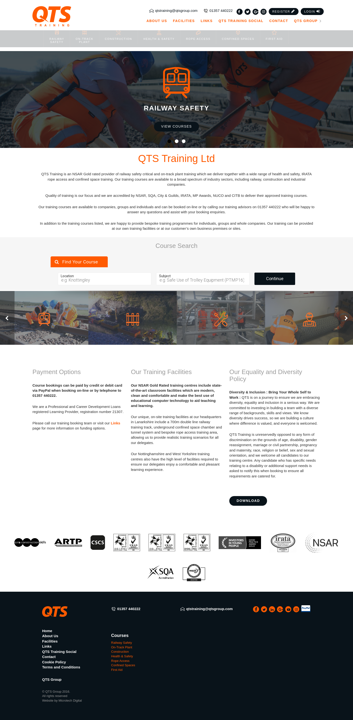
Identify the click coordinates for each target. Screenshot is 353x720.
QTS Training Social (240, 11)
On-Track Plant (121, 647)
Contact (278, 11)
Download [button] (248, 501)
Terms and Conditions (61, 667)
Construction (120, 651)
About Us (156, 11)
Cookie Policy (54, 662)
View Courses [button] (176, 126)
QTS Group (308, 11)
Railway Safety (121, 642)
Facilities (184, 11)
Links (207, 11)
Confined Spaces (123, 665)
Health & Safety (122, 656)
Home (47, 631)
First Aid (117, 670)
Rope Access (120, 661)
